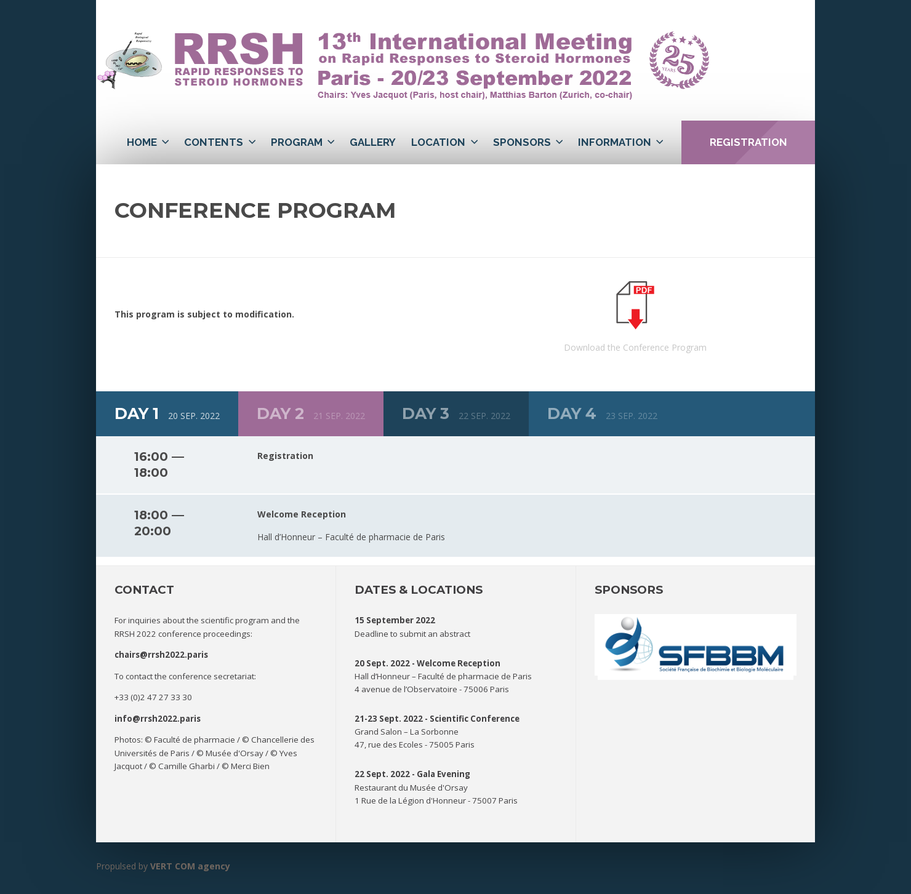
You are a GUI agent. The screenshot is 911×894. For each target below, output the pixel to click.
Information (614, 142)
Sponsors (522, 142)
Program (297, 142)
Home (142, 142)
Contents (213, 142)
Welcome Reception (458, 663)
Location (438, 142)
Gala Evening (443, 774)
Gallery (373, 142)
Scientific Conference (475, 718)
